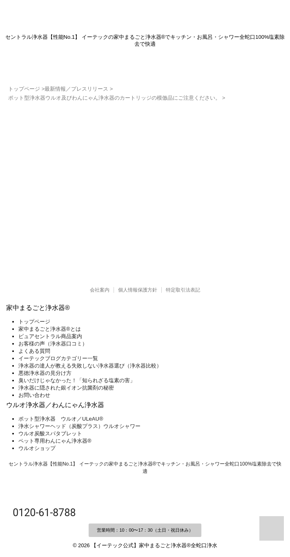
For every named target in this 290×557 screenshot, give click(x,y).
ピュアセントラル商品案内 (50, 336)
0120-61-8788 (43, 513)
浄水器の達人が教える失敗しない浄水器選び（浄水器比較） (90, 366)
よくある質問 (34, 351)
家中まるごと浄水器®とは (49, 329)
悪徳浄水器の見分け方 (44, 373)
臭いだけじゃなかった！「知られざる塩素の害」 (76, 380)
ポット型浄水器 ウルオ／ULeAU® (60, 419)
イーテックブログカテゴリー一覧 (58, 358)
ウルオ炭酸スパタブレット (50, 433)
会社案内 (99, 290)
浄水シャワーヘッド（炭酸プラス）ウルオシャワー (79, 426)
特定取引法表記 (183, 290)
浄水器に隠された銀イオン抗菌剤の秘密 (66, 388)
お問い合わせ (34, 395)
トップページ (34, 322)
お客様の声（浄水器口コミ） (52, 344)
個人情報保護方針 (137, 290)
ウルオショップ (37, 448)
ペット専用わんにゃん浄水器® (54, 441)
